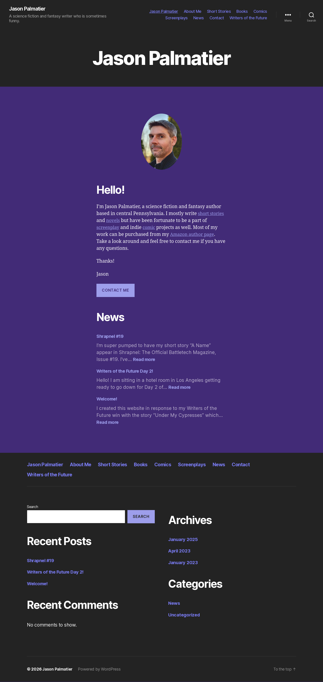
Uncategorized (185, 615)
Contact (217, 18)
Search (32, 507)
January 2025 (183, 539)
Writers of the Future (248, 18)
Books (242, 11)
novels (113, 221)
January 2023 (183, 562)
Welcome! (107, 399)
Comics (260, 11)
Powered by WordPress (100, 669)
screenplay (108, 228)
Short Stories (219, 11)
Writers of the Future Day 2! (126, 371)
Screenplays (176, 18)
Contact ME (115, 290)
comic (150, 228)
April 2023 (180, 551)
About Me (192, 11)
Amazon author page (193, 235)
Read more (145, 359)
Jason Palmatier (28, 9)
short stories (212, 214)
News (198, 18)
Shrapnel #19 (111, 336)
